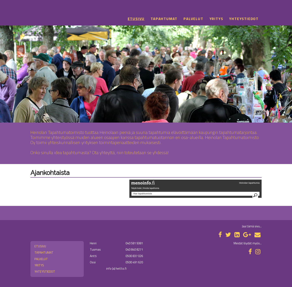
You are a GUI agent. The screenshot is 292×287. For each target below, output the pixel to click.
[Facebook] (220, 234)
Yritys (216, 18)
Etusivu (136, 18)
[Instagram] (258, 251)
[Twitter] (228, 234)
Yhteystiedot (244, 18)
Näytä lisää (136, 188)
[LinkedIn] (237, 234)
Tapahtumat (164, 18)
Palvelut (193, 18)
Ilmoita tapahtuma (151, 188)
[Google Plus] (247, 234)
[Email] (257, 234)
